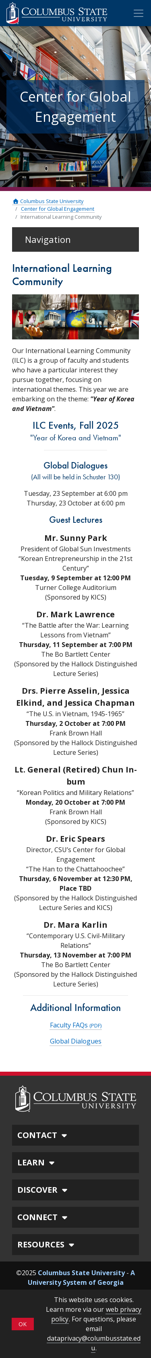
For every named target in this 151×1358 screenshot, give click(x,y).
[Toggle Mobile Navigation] (138, 13)
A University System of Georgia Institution (81, 1282)
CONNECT (43, 1217)
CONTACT (43, 1135)
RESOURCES (47, 1244)
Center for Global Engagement (57, 208)
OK (23, 1324)
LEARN (37, 1162)
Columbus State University (47, 201)
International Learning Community (61, 216)
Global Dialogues (75, 1041)
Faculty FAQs (75, 1025)
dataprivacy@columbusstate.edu (94, 1343)
